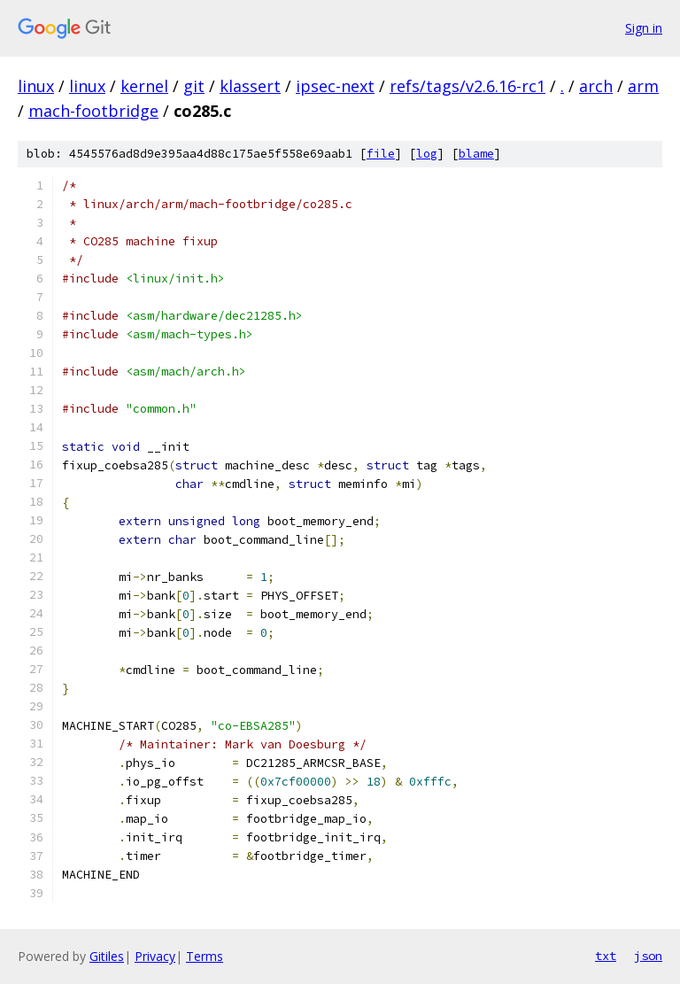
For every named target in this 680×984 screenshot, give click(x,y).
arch (596, 86)
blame (476, 153)
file (381, 153)
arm (643, 86)
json (648, 956)
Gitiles (106, 956)
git (194, 86)
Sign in (643, 27)
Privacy (155, 956)
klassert (250, 86)
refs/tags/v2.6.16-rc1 (467, 86)
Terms (204, 956)
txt (605, 956)
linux (36, 86)
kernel (144, 86)
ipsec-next (335, 86)
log (426, 153)
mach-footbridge (93, 110)
